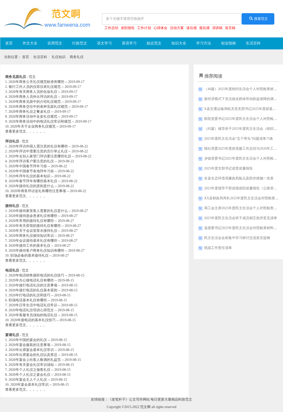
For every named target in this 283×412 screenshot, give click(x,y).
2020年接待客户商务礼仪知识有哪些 (36, 250)
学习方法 (203, 43)
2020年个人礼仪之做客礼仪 (29, 370)
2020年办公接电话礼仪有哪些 (31, 280)
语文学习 (104, 43)
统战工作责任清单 (218, 248)
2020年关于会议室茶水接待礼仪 (33, 231)
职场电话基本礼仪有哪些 (28, 300)
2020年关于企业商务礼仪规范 (33, 126)
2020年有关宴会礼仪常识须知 (31, 365)
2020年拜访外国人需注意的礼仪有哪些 (38, 146)
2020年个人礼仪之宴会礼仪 (29, 375)
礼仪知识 (58, 57)
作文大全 (30, 43)
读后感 (191, 28)
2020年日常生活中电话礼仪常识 (33, 305)
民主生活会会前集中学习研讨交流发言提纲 (237, 238)
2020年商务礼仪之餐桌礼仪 (29, 111)
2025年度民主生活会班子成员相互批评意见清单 (240, 218)
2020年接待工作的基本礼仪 (29, 245)
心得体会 (160, 28)
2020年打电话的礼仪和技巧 (29, 295)
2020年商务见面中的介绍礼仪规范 (35, 101)
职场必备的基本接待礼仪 (29, 255)
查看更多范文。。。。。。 (26, 131)
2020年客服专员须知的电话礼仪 (33, 315)
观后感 (204, 28)
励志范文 (154, 43)
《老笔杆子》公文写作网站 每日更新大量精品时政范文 (150, 399)
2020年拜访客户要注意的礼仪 (31, 161)
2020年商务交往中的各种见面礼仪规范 (38, 106)
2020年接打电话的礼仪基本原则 (33, 290)
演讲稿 (217, 28)
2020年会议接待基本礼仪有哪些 (33, 240)
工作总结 (111, 28)
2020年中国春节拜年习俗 (28, 166)
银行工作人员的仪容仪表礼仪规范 (35, 87)
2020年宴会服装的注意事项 (29, 345)
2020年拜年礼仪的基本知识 (29, 176)
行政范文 (79, 43)
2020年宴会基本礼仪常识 (29, 384)
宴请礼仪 (12, 335)
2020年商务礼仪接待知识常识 (31, 236)
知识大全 (178, 43)
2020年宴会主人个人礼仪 (28, 379)
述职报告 (128, 28)
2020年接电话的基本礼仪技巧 (33, 320)
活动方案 (177, 28)
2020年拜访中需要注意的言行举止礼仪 (38, 151)
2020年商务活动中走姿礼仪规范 (33, 116)
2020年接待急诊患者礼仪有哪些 (33, 216)
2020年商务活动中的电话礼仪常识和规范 (40, 121)
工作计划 (144, 28)
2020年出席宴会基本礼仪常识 (31, 350)
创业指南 (228, 43)
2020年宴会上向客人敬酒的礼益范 (35, 360)
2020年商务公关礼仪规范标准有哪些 (36, 82)
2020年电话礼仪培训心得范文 (31, 310)
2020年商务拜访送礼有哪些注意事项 (38, 191)
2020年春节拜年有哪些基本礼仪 (33, 181)
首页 (9, 43)
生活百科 (253, 43)
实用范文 (54, 43)
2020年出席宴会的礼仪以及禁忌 (33, 355)
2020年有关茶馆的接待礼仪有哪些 (35, 226)
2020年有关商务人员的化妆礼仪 (33, 92)
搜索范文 (258, 19)
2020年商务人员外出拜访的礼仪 (33, 97)
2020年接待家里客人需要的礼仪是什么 (38, 211)
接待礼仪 (12, 206)
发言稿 (230, 28)
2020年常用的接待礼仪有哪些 (31, 221)
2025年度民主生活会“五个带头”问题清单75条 (238, 138)
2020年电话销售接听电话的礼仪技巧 (36, 275)
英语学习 (129, 43)
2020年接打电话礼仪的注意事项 (33, 285)
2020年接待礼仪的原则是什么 (31, 186)
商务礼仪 (77, 57)
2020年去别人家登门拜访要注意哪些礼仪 (40, 156)
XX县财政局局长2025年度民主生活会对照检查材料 (243, 198)
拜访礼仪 (12, 141)
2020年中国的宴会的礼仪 (28, 340)
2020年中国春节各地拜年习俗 (31, 171)
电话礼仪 (12, 270)
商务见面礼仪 (15, 77)
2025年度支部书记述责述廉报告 (228, 168)
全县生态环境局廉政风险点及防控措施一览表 (239, 178)
